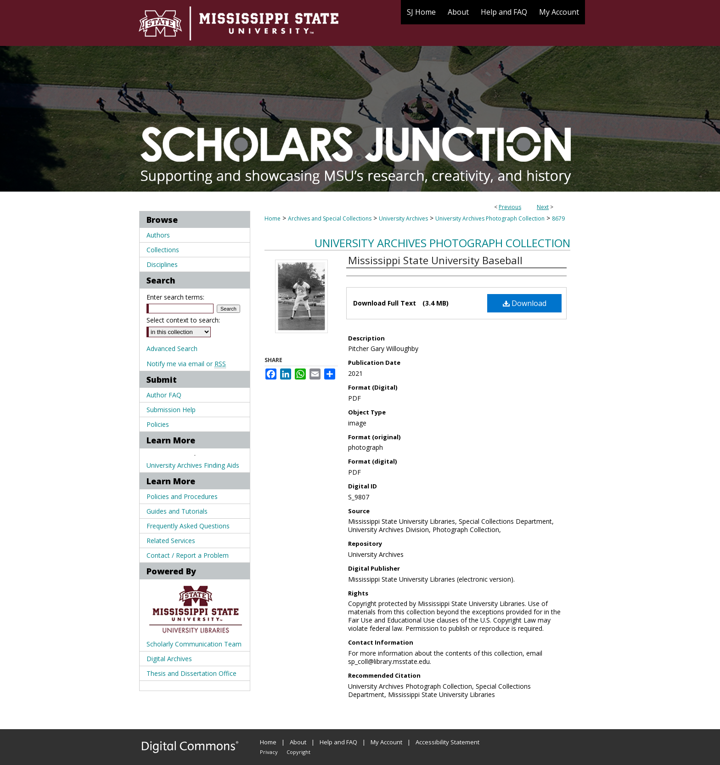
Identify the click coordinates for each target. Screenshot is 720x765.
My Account (386, 742)
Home (272, 218)
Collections (162, 249)
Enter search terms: (175, 297)
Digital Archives (169, 658)
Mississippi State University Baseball (435, 260)
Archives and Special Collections (329, 218)
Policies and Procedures (182, 496)
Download (524, 303)
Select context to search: (183, 320)
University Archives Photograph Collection (490, 218)
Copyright (298, 751)
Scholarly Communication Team (194, 644)
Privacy (269, 751)
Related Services (170, 540)
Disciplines (162, 264)
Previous (510, 207)
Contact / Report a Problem (187, 555)
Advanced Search (171, 348)
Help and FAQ (338, 742)
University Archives (403, 218)
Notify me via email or (186, 363)
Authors (158, 235)
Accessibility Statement (447, 742)
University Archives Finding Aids (192, 465)
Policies (157, 424)
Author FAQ (163, 395)
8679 (558, 218)
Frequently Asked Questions (188, 525)
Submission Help (171, 409)
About (298, 742)
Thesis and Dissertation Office (191, 673)
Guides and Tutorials (177, 511)
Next (543, 207)
